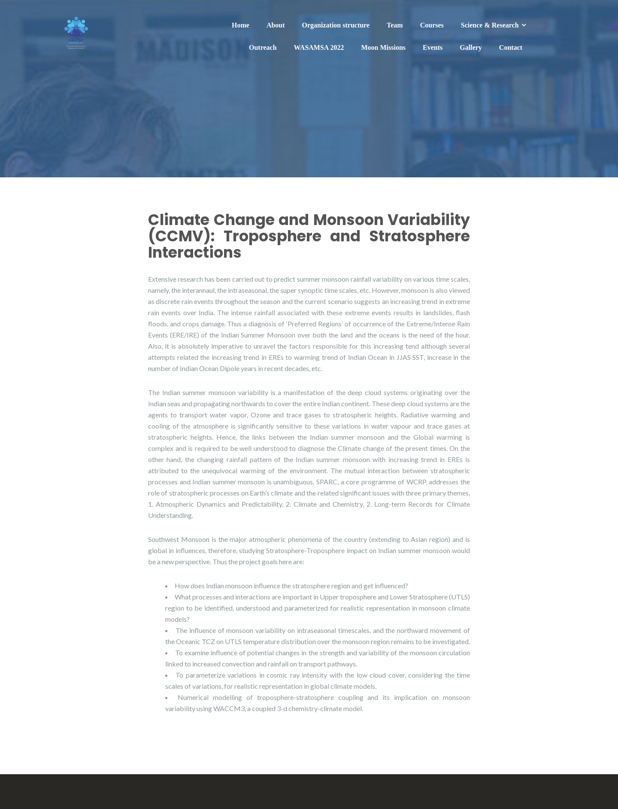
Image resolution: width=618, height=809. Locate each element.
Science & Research (490, 25)
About (276, 25)
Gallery (471, 47)
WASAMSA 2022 (319, 47)
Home (240, 25)
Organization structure (336, 25)
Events (432, 47)
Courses (432, 25)
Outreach (263, 47)
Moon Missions (383, 47)
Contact (510, 47)
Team (395, 25)
